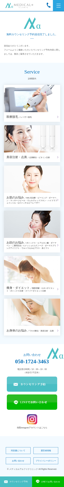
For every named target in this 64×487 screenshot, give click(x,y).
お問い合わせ (18, 461)
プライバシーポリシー (46, 461)
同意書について (18, 450)
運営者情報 (46, 450)
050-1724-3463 (32, 361)
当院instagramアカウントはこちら (32, 421)
